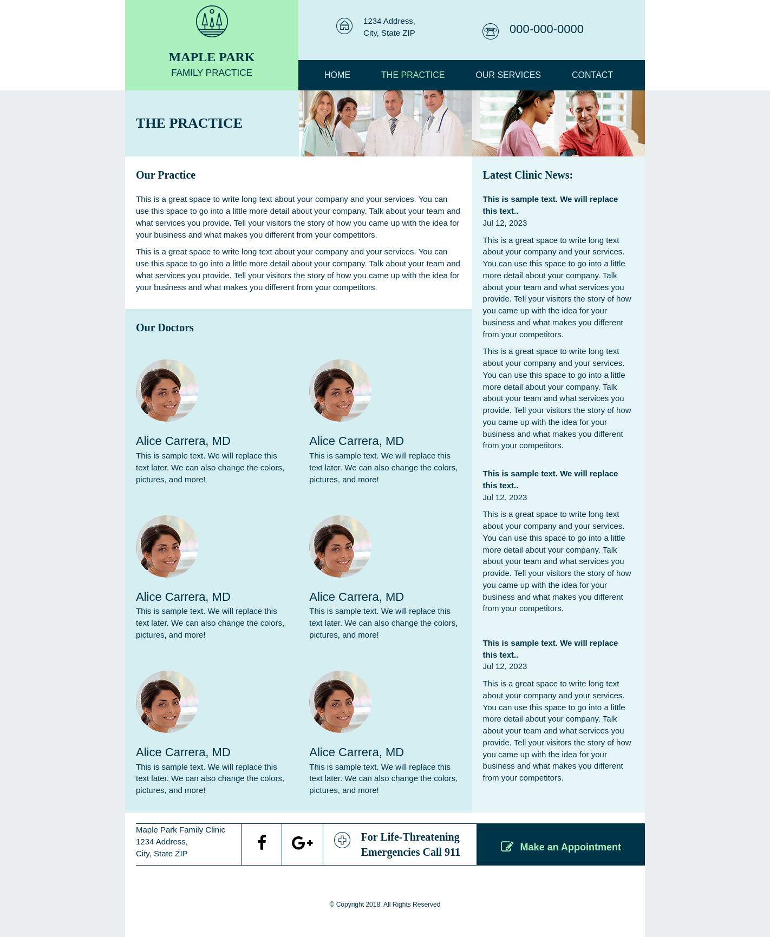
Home (337, 75)
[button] (561, 846)
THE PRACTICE (413, 75)
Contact (592, 75)
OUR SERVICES (508, 75)
